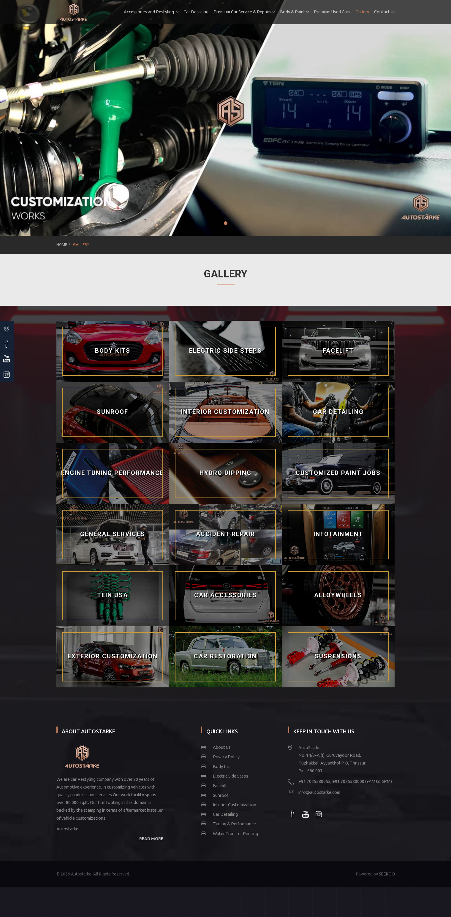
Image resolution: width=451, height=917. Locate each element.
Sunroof (220, 795)
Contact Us (384, 11)
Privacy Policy (226, 756)
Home (61, 244)
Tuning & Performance (234, 823)
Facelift (220, 785)
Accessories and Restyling (150, 11)
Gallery (361, 11)
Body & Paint (293, 11)
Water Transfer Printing (235, 833)
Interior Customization (234, 804)
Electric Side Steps (230, 775)
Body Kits (222, 766)
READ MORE (151, 838)
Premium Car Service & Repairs (243, 11)
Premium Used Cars (331, 11)
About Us (222, 747)
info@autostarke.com (319, 792)
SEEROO (387, 874)
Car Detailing (195, 11)
